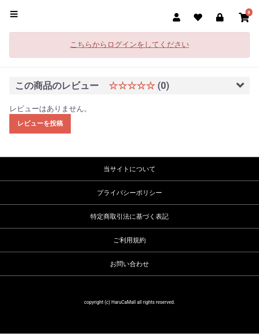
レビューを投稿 (40, 123)
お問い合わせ (129, 264)
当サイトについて (129, 169)
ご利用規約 (129, 240)
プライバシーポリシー (129, 192)
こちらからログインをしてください (129, 44)
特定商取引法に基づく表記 (129, 216)
